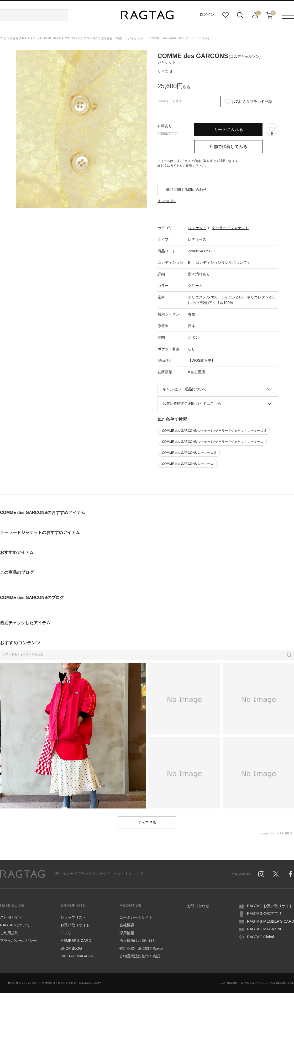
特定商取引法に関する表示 (141, 948)
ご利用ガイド (11, 917)
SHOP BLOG (71, 948)
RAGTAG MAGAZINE (78, 956)
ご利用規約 (9, 933)
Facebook (290, 874)
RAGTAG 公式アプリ (264, 913)
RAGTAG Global (260, 937)
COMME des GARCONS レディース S (189, 453)
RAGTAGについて (15, 925)
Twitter (275, 874)
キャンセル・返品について (184, 389)
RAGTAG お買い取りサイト (270, 906)
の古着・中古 (81, 38)
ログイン (207, 14)
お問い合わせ (198, 906)
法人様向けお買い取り (137, 940)
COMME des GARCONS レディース (187, 464)
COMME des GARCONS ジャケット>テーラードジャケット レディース (212, 442)
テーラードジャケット (230, 228)
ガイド (175, 165)
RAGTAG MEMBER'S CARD (270, 921)
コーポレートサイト (136, 917)
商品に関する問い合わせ (186, 189)
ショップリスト (73, 917)
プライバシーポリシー (18, 940)
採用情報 (126, 933)
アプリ (65, 933)
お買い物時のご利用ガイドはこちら (191, 403)
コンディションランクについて (221, 262)
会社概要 (126, 925)
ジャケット (197, 228)
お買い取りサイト (75, 925)
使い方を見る (167, 201)
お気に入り (225, 15)
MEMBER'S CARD (75, 940)
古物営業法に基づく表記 (139, 956)
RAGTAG (22, 874)
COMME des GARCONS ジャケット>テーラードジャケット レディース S (214, 431)
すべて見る (147, 822)
